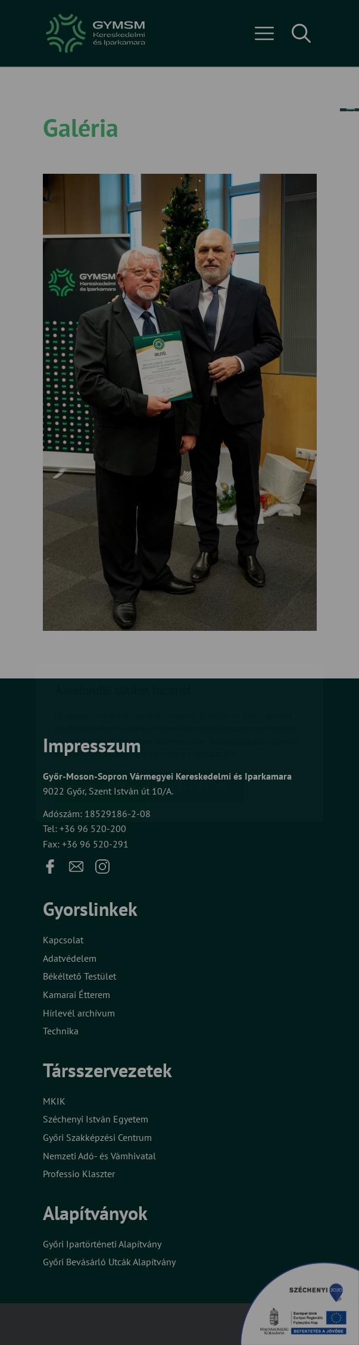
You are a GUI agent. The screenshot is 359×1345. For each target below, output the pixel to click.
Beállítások (196, 718)
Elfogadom (101, 718)
